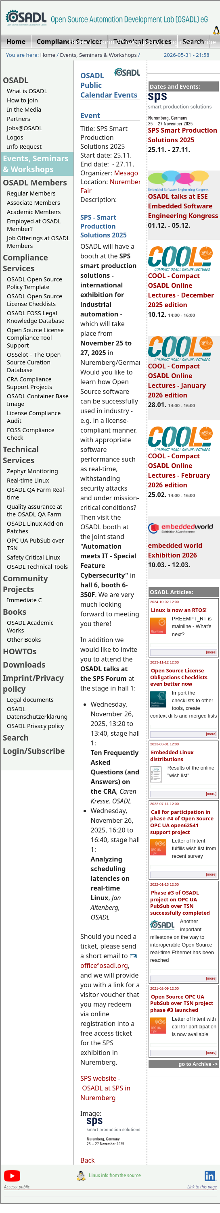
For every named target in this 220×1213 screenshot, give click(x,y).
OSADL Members (35, 182)
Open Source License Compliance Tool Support (35, 337)
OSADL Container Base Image (38, 400)
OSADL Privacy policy (35, 726)
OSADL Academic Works (30, 626)
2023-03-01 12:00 (164, 744)
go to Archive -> (198, 1064)
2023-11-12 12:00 (164, 662)
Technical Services (21, 455)
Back (87, 1160)
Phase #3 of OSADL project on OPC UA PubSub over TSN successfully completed (180, 902)
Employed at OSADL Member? (34, 225)
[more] (211, 652)
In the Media (24, 109)
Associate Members (33, 202)
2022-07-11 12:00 (164, 804)
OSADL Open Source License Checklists (34, 300)
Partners (18, 119)
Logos (15, 137)
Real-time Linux (28, 480)
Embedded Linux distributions (172, 756)
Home (78, 41)
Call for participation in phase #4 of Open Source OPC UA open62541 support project (182, 822)
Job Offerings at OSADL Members (38, 242)
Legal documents (30, 699)
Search (16, 737)
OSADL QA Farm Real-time (36, 493)
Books (14, 611)
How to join (22, 100)
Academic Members (34, 212)
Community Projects (25, 584)
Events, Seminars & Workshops (98, 54)
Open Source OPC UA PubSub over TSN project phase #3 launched (181, 1003)
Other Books (24, 639)
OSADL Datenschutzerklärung (37, 712)
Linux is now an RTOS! (179, 610)
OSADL (16, 80)
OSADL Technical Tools (37, 566)
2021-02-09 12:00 (164, 988)
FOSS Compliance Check (30, 433)
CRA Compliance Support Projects (29, 383)
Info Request (24, 146)
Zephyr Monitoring (32, 471)
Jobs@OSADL (24, 128)
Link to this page (202, 1187)
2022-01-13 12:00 (164, 884)
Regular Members (31, 193)
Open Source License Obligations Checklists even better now (178, 677)
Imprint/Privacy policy (127, 41)
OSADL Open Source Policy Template (34, 283)
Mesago (126, 173)
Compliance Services (25, 263)
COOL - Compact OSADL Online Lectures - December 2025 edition (181, 286)
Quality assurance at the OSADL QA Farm (34, 510)
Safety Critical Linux (33, 557)
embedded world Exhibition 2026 (180, 547)
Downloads (24, 664)
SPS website (98, 1078)
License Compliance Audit (34, 416)
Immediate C (24, 600)
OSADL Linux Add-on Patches (35, 527)
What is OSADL (27, 91)
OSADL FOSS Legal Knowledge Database (36, 317)
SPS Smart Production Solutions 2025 (183, 131)
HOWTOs (20, 651)
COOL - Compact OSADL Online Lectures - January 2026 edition (180, 376)
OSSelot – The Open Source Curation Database (34, 362)
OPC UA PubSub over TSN (35, 544)
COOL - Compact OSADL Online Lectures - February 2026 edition (180, 466)
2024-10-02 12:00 (164, 602)
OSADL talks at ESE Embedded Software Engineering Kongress (183, 202)
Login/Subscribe (191, 41)
